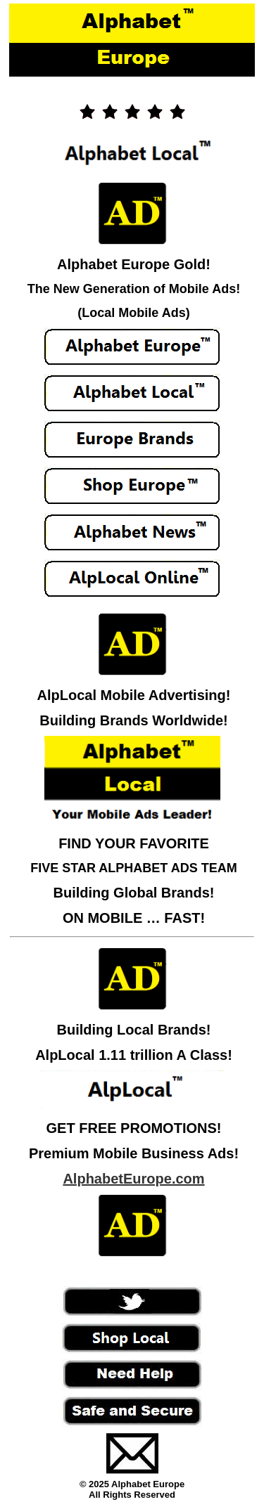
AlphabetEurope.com (133, 1178)
